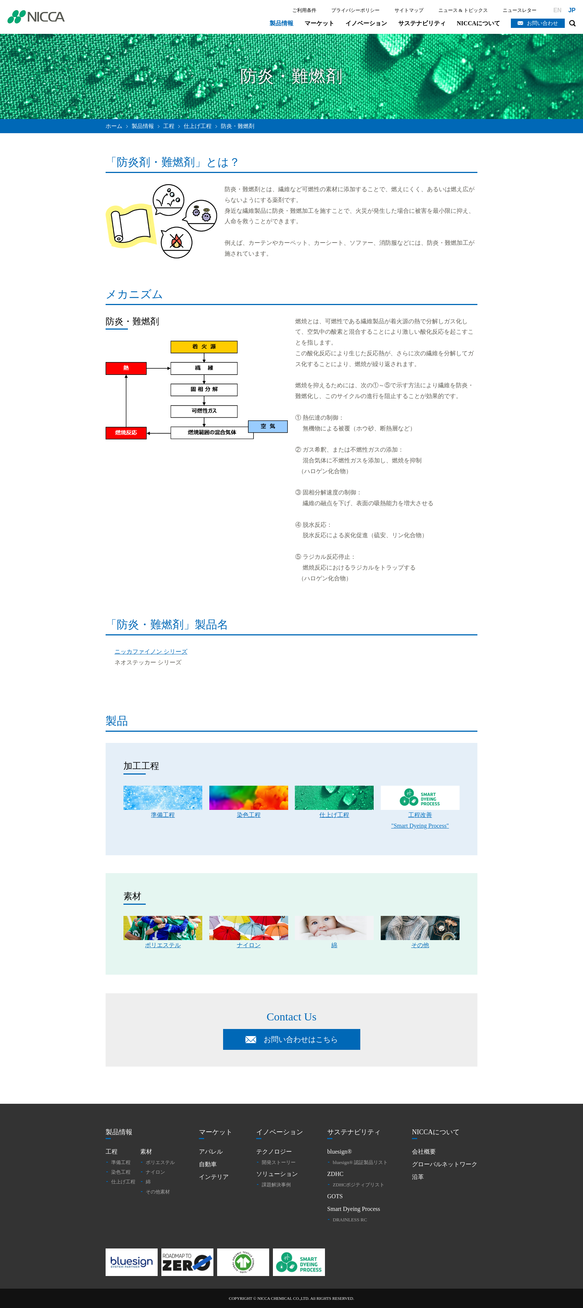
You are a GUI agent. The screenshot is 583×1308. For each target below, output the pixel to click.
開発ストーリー (279, 1162)
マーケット (319, 23)
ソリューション (277, 1174)
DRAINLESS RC (350, 1219)
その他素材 (158, 1192)
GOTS (335, 1196)
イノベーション (366, 23)
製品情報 (281, 23)
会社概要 (424, 1151)
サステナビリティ (422, 23)
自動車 (208, 1164)
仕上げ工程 (198, 126)
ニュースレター (520, 10)
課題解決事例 (276, 1184)
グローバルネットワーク (444, 1164)
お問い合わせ (542, 23)
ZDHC (335, 1174)
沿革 (418, 1177)
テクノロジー (274, 1151)
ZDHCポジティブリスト (358, 1184)
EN (557, 10)
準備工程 (121, 1162)
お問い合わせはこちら (301, 1039)
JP (572, 10)
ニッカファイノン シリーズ (151, 651)
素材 (146, 1151)
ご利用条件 (304, 10)
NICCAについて (478, 23)
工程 (111, 1151)
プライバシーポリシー (355, 10)
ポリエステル (160, 1162)
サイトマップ (408, 10)
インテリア (214, 1177)
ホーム (114, 126)
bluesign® (339, 1151)
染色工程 (121, 1172)
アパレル (211, 1151)
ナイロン (155, 1172)
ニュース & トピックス (463, 10)
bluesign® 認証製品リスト (360, 1162)
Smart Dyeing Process (353, 1209)
